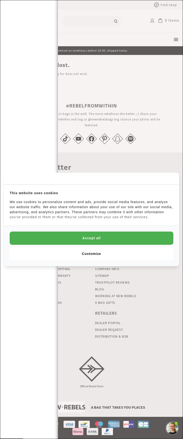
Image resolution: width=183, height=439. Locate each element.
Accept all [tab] (91, 238)
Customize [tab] (91, 254)
